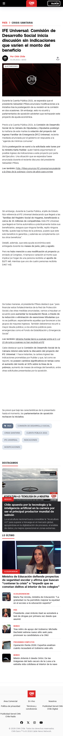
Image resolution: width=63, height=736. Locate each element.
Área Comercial (10, 701)
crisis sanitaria (22, 23)
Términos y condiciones (31, 707)
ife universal (11, 440)
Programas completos (23, 642)
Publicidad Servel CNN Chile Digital (52, 707)
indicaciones (30, 440)
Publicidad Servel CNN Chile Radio (10, 715)
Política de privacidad (10, 706)
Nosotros (52, 701)
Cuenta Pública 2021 (37, 433)
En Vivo (31, 701)
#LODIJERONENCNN (21, 594)
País (5, 23)
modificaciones (12, 447)
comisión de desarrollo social (34, 426)
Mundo (16, 626)
